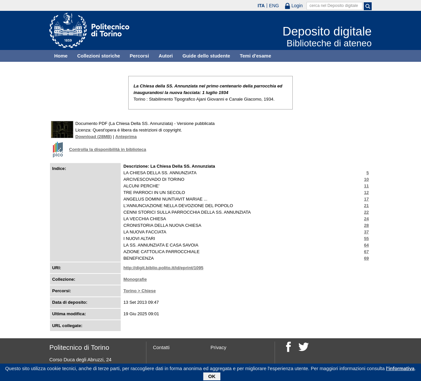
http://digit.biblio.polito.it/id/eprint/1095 (163, 267)
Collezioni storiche (98, 56)
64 (366, 245)
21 (366, 205)
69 (366, 258)
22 (366, 212)
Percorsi (139, 56)
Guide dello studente (206, 56)
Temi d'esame (255, 56)
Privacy (218, 347)
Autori (166, 56)
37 (366, 231)
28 (366, 225)
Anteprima (125, 136)
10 (366, 179)
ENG (274, 5)
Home (61, 56)
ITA (261, 5)
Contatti (161, 347)
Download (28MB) (93, 136)
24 (366, 218)
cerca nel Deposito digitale (334, 5)
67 (366, 251)
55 (366, 238)
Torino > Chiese (139, 290)
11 (366, 185)
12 (366, 192)
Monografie (135, 279)
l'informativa (400, 369)
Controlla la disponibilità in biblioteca (107, 149)
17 (366, 199)
